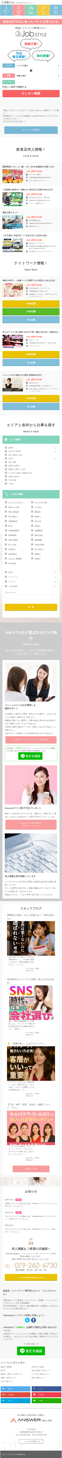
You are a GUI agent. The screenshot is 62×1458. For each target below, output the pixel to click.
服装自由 (38, 512)
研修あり (38, 554)
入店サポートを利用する (31, 740)
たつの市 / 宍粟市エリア (40, 1374)
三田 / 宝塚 (12, 480)
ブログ (28, 968)
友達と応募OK (13, 540)
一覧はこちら (31, 1168)
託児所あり (12, 549)
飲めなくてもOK (13, 507)
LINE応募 (31, 311)
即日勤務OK (12, 535)
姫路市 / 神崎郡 (6, 1367)
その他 (10, 484)
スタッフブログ (43, 12)
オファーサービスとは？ (13, 121)
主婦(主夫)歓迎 (40, 544)
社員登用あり (12, 554)
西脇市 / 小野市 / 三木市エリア (11, 1374)
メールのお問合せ (31, 1441)
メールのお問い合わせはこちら (31, 1277)
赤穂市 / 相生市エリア (8, 1378)
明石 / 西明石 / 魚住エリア (41, 1370)
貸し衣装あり (12, 516)
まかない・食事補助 (15, 558)
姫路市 (10, 448)
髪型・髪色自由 (13, 512)
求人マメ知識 (34, 968)
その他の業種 (12, 586)
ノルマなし (38, 507)
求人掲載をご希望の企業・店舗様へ (31, 1415)
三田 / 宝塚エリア (7, 1381)
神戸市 (10, 459)
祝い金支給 (12, 563)
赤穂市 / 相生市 (13, 476)
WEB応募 (31, 303)
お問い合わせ (56, 12)
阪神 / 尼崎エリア (38, 1378)
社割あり (38, 558)
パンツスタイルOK (41, 502)
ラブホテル (12, 581)
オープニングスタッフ (15, 502)
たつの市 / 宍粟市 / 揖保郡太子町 (20, 473)
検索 (30, 93)
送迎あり (38, 526)
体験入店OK (39, 535)
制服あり (38, 516)
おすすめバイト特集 (32, 1094)
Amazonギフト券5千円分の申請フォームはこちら (31, 824)
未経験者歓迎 (12, 521)
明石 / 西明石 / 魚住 (15, 455)
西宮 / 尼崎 (12, 462)
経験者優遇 (38, 540)
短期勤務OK (39, 530)
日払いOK (38, 521)
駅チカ (10, 526)
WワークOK (12, 544)
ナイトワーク (12, 577)
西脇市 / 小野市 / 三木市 (16, 469)
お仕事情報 (18, 12)
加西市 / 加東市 (13, 466)
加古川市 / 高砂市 (14, 451)
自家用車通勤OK (13, 530)
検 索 (31, 607)
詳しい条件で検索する (15, 87)
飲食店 (10, 572)
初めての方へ (6, 12)
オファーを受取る (31, 12)
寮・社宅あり (39, 549)
